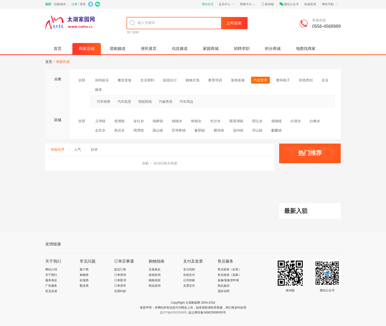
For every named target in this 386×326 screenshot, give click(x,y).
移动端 (267, 4)
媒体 (98, 89)
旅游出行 (170, 80)
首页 (58, 48)
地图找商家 (306, 48)
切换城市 (60, 4)
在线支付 (189, 275)
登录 (83, 4)
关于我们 (51, 275)
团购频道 (118, 48)
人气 (79, 149)
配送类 (84, 285)
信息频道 (180, 48)
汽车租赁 (124, 102)
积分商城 (273, 48)
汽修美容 (166, 102)
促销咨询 (155, 275)
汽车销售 (104, 102)
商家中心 (248, 4)
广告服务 (51, 285)
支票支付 (189, 285)
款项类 (84, 280)
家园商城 (211, 48)
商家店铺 (87, 48)
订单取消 (120, 280)
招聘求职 (242, 48)
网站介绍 (51, 269)
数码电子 (283, 80)
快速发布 (310, 4)
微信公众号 (289, 4)
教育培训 (215, 80)
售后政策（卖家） (229, 275)
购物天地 (192, 80)
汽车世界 (260, 80)
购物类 (84, 275)
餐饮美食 (124, 80)
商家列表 (63, 62)
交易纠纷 (120, 291)
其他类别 (306, 80)
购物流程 (155, 280)
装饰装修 (238, 80)
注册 (74, 4)
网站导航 (330, 4)
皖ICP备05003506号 (173, 312)
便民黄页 (149, 48)
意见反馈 (51, 291)
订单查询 (120, 275)
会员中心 (226, 4)
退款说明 (223, 291)
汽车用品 (186, 102)
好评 (94, 149)
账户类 (84, 269)
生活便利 (147, 80)
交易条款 (155, 269)
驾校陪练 (145, 102)
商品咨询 (155, 285)
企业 (325, 80)
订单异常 (120, 285)
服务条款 (51, 280)
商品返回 (223, 285)
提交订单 (120, 269)
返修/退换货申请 (228, 280)
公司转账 (189, 280)
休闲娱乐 (102, 80)
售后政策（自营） (229, 269)
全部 (81, 80)
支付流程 (189, 269)
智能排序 (60, 149)
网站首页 (208, 4)
